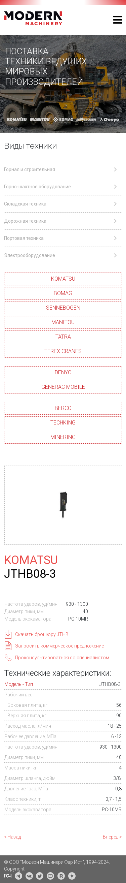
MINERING (63, 437)
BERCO (63, 408)
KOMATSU (63, 279)
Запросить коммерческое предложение (59, 646)
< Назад (12, 837)
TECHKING (63, 422)
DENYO (63, 372)
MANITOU (63, 322)
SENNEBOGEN (63, 308)
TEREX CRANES (63, 351)
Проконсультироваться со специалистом (62, 657)
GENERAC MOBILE (63, 387)
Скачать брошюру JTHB (42, 634)
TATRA (63, 337)
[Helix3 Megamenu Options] (117, 20)
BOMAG (63, 293)
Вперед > (112, 837)
